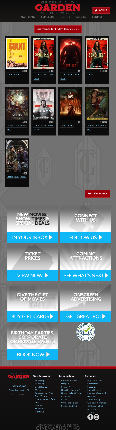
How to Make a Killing (71, 393)
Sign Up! (101, 10)
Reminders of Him (69, 380)
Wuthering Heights (70, 402)
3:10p (16, 125)
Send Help (39, 380)
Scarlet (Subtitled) (69, 406)
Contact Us (92, 383)
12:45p (90, 74)
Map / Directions (94, 380)
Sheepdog (40, 408)
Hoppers (65, 383)
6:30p (16, 74)
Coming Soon (48, 16)
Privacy (90, 412)
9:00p (36, 79)
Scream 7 (65, 386)
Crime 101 (66, 396)
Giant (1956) (40, 411)
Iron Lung (39, 383)
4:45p (43, 125)
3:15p (16, 177)
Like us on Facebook (96, 393)
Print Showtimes (98, 194)
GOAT (64, 399)
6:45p (77, 74)
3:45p (70, 74)
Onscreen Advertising (97, 402)
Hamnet (39, 405)
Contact (97, 16)
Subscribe (80, 16)
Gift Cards (92, 396)
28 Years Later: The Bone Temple (44, 394)
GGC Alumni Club (95, 406)
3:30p (43, 74)
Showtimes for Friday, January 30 (58, 29)
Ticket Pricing (93, 399)
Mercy (38, 390)
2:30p (9, 74)
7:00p (50, 125)
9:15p (9, 130)
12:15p (10, 125)
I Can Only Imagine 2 (70, 390)
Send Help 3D (41, 386)
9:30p (63, 79)
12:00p (36, 74)
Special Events (94, 390)
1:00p (63, 74)
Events (66, 16)
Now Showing (27, 16)
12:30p (90, 125)
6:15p (23, 125)
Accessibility (93, 409)
